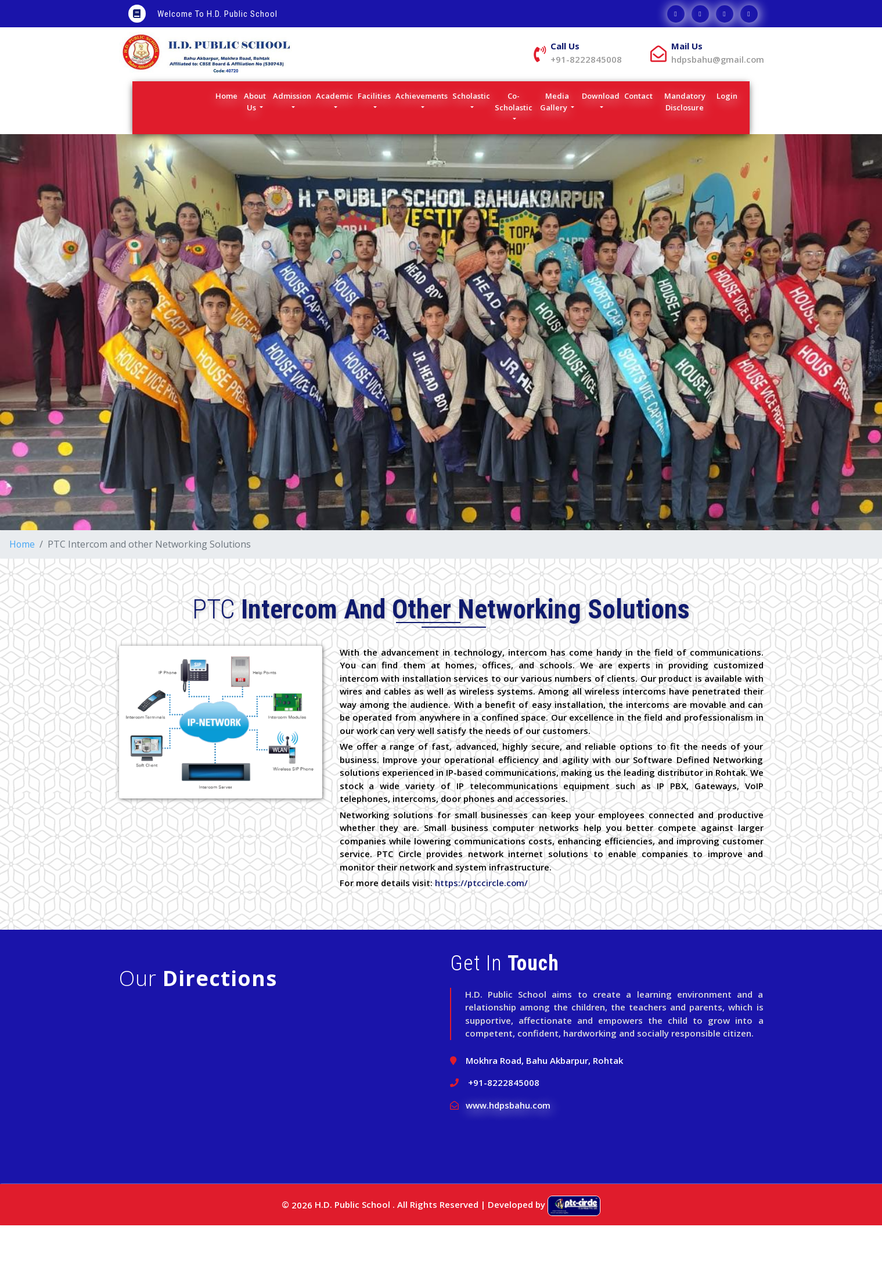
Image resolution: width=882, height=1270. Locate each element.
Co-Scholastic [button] (513, 146)
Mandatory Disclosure (689, 146)
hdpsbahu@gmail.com (588, 104)
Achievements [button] (421, 140)
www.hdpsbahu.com (508, 1149)
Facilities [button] (374, 140)
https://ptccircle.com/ (481, 927)
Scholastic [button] (471, 140)
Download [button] (601, 140)
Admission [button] (292, 140)
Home (227, 140)
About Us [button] (255, 146)
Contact (640, 140)
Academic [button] (334, 140)
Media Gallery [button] (554, 146)
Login (728, 140)
